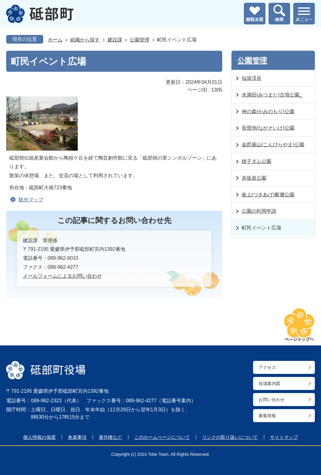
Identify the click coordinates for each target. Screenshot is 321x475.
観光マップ (31, 199)
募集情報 (267, 415)
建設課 (114, 39)
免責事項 (77, 437)
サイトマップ (284, 437)
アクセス (267, 367)
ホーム (55, 39)
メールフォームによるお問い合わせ (62, 276)
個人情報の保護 (39, 437)
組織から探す (85, 39)
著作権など (110, 437)
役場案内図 (269, 383)
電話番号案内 (176, 400)
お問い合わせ (272, 399)
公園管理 (139, 39)
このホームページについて (162, 437)
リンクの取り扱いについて (230, 437)
